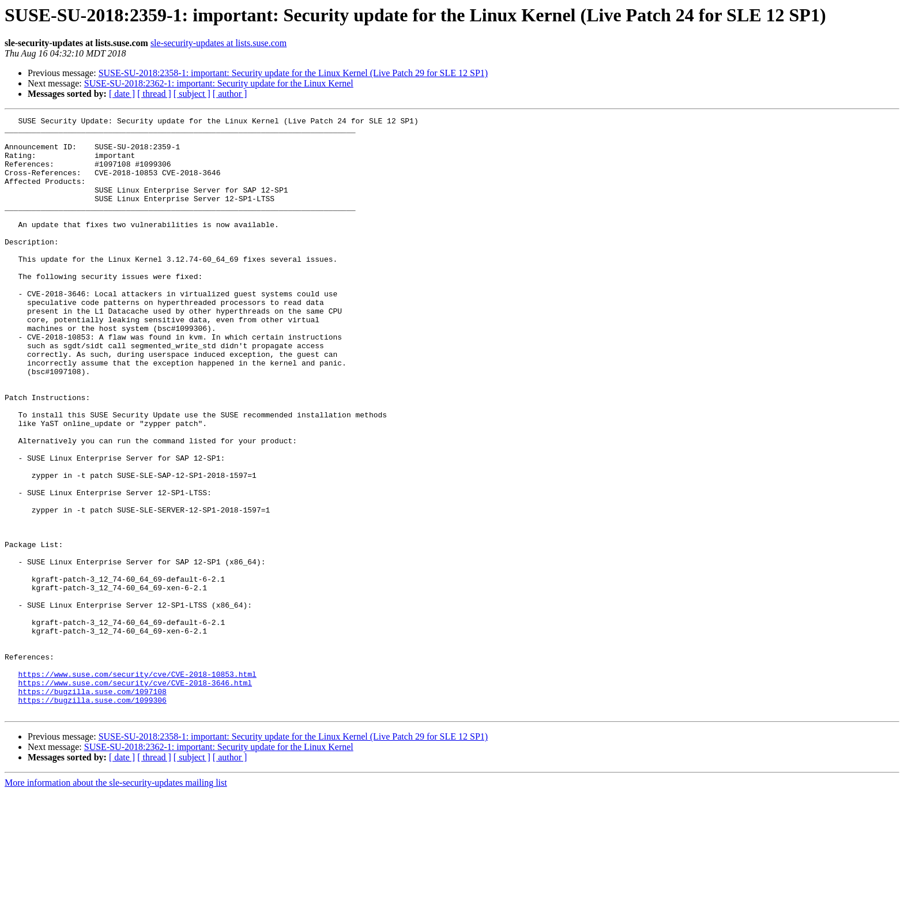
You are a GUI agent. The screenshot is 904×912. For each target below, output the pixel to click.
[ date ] (122, 94)
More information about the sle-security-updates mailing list (116, 902)
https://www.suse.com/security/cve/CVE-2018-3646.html (135, 797)
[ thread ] (154, 94)
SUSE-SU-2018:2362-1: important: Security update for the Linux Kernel (218, 83)
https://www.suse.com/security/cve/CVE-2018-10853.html (137, 786)
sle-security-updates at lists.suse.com (218, 43)
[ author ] (230, 94)
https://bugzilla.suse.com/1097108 (92, 807)
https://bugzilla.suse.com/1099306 (92, 817)
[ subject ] (192, 94)
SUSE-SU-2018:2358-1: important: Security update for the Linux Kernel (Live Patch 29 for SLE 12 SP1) (293, 73)
